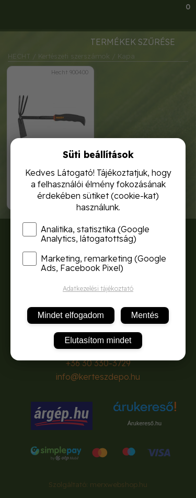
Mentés (144, 315)
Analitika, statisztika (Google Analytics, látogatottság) (85, 233)
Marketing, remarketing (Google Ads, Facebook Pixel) (94, 263)
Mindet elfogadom (71, 315)
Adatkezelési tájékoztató (98, 288)
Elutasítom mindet (97, 340)
